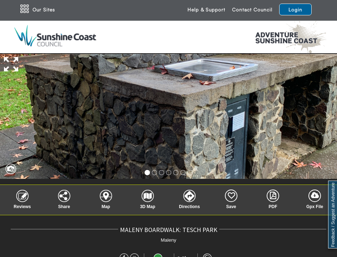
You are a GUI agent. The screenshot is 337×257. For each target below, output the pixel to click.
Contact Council (252, 9)
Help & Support (206, 9)
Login (295, 9)
